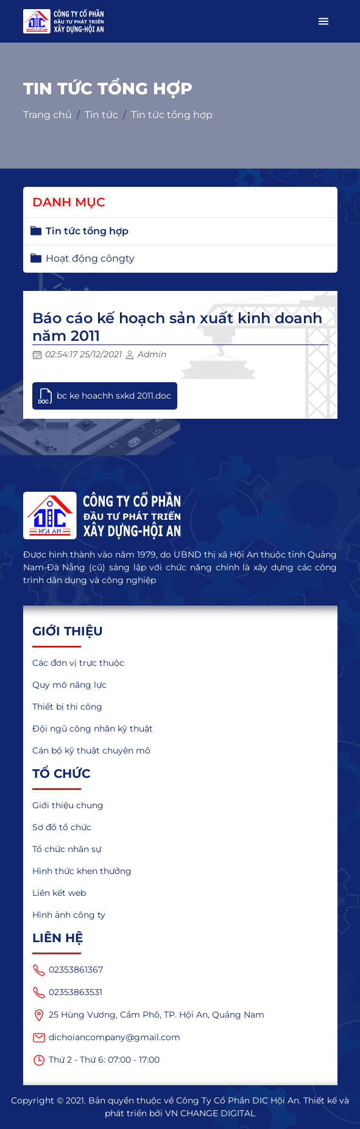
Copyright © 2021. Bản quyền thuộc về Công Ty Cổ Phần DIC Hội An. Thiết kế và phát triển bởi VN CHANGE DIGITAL (180, 1107)
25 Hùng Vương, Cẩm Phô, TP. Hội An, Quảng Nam (148, 1015)
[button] (323, 21)
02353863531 (67, 992)
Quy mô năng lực (69, 684)
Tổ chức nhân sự (66, 849)
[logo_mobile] (63, 21)
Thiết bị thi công (67, 706)
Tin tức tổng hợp (172, 115)
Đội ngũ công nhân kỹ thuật (92, 728)
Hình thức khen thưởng (82, 870)
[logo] (180, 515)
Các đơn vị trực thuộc (78, 662)
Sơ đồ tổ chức (61, 827)
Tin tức (101, 115)
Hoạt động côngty (90, 258)
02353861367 (67, 970)
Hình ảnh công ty (68, 914)
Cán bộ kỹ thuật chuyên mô (91, 750)
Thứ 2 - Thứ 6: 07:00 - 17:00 (96, 1060)
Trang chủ (47, 115)
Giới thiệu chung (68, 805)
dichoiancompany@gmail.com (106, 1037)
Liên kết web (59, 892)
